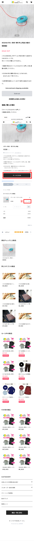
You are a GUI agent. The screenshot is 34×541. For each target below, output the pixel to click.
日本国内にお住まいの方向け (17, 99)
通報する (30, 225)
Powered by (17, 523)
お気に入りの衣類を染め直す (9, 482)
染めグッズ (4, 498)
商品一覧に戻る (17, 513)
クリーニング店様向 (7, 493)
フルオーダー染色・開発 (8, 487)
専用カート (4, 504)
